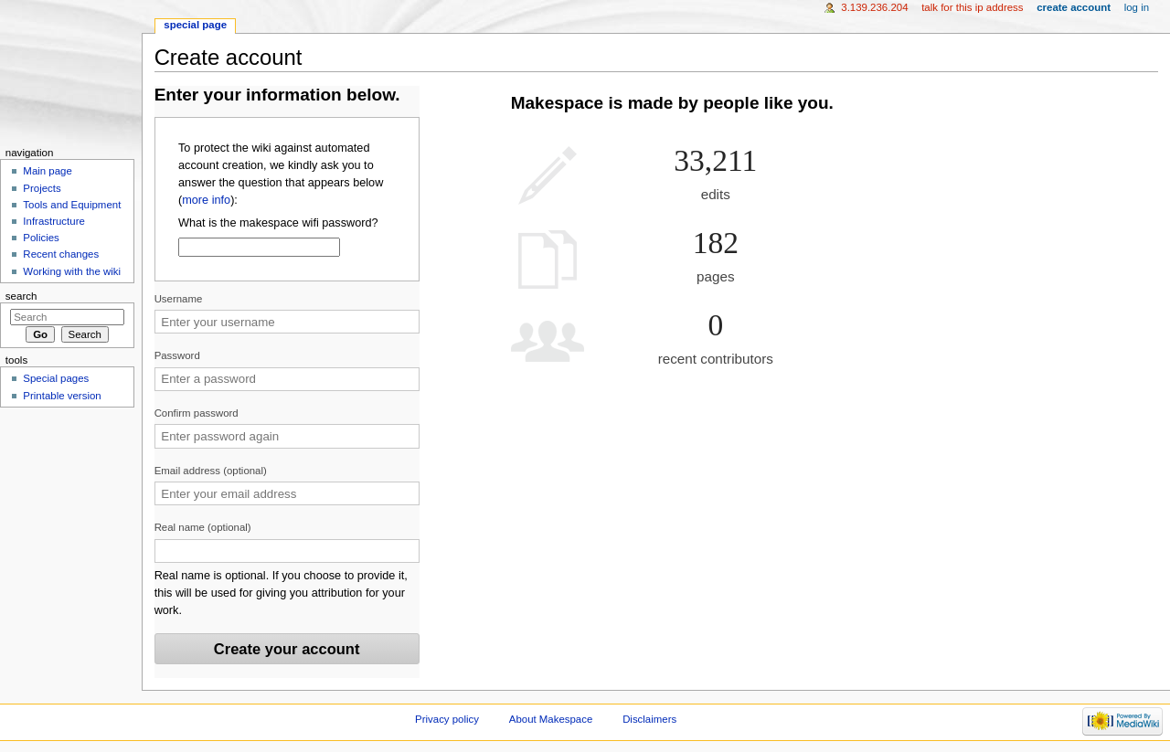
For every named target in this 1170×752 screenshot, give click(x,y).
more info (206, 200)
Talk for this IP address (972, 7)
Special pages (56, 378)
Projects (41, 188)
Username (178, 298)
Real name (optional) (202, 527)
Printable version (62, 395)
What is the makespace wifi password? (278, 223)
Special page (195, 24)
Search (21, 296)
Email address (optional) (210, 470)
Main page (47, 170)
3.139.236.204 (874, 7)
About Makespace (550, 719)
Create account (1074, 7)
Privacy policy (447, 719)
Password (177, 355)
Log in (1136, 7)
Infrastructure (53, 221)
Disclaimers (649, 719)
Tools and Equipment (72, 204)
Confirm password (196, 413)
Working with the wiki (72, 271)
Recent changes (61, 254)
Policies (40, 237)
